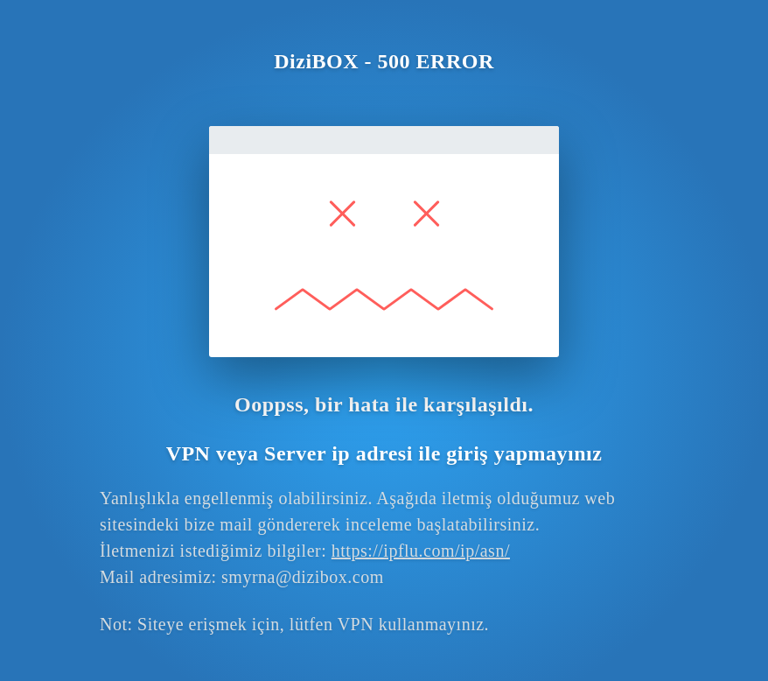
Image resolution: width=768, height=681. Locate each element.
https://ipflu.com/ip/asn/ (421, 550)
